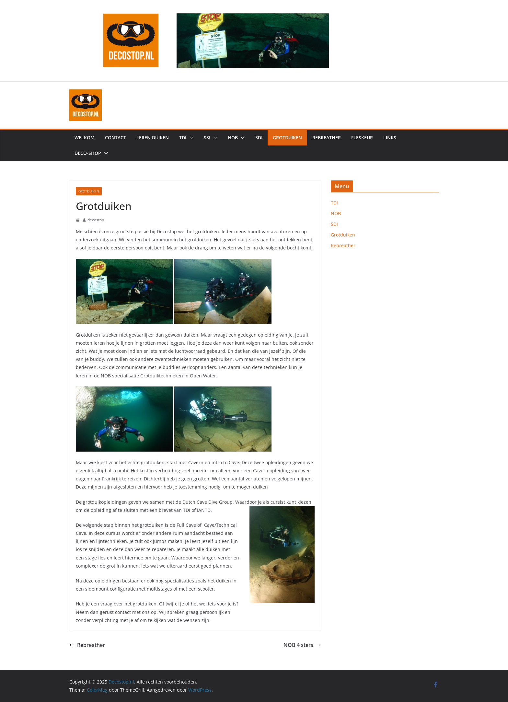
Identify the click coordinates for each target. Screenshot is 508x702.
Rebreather (326, 137)
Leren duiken (152, 137)
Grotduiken (287, 137)
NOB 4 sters (302, 645)
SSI (207, 137)
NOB (233, 137)
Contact (115, 137)
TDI (182, 137)
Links (389, 137)
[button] (189, 137)
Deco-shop (88, 153)
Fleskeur (362, 137)
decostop (95, 220)
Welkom (85, 137)
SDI (258, 137)
